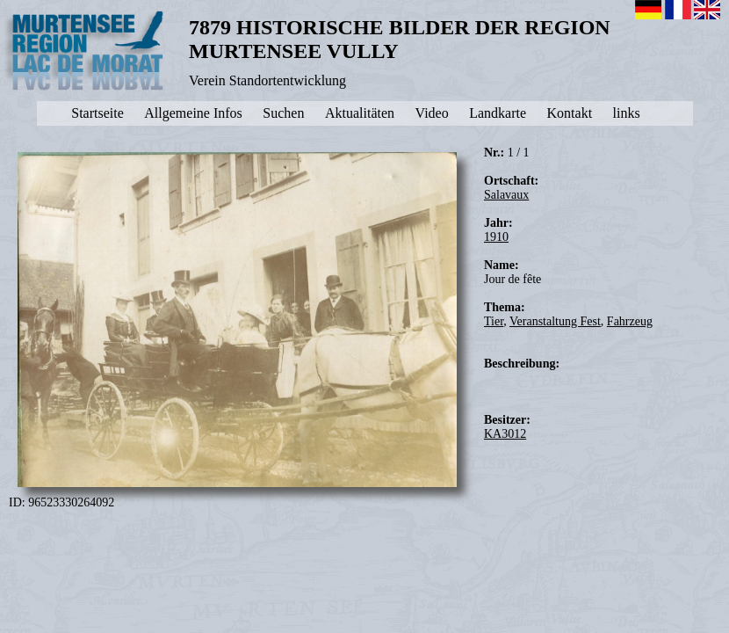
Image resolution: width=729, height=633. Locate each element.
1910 (496, 237)
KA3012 (505, 433)
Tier (493, 321)
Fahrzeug (630, 321)
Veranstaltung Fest (555, 321)
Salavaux (506, 194)
